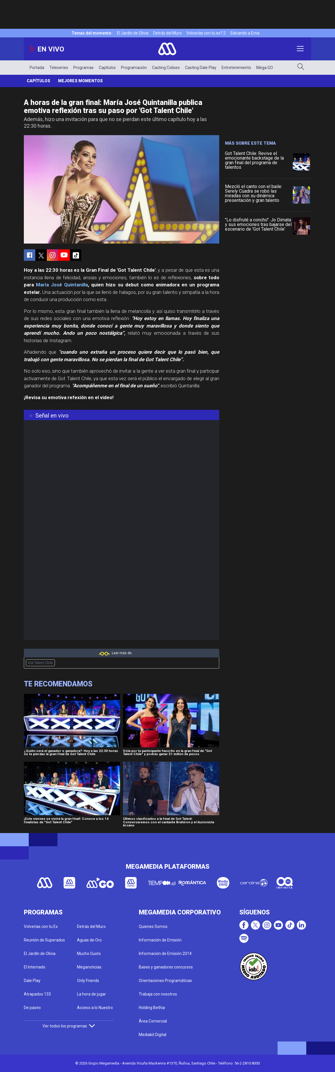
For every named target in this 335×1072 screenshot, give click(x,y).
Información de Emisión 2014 (165, 953)
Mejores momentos (80, 81)
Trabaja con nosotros (158, 994)
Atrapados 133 (37, 994)
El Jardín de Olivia (133, 33)
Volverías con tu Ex (41, 926)
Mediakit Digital (152, 1034)
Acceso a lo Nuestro (95, 1007)
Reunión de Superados (44, 940)
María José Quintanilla (62, 285)
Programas (83, 67)
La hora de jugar (91, 994)
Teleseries (58, 67)
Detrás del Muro (167, 33)
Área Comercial (153, 1021)
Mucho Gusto (89, 953)
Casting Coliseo (166, 67)
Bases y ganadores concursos (166, 967)
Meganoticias (89, 967)
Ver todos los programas (69, 1026)
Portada (37, 67)
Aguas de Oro (89, 940)
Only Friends (88, 980)
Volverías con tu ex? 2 (206, 33)
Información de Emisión (160, 940)
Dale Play (32, 980)
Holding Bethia (152, 1007)
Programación (134, 67)
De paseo (32, 1007)
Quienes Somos (153, 926)
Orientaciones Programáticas (165, 980)
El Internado (34, 967)
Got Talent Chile (40, 663)
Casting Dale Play (200, 67)
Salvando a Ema (244, 33)
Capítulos (107, 67)
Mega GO (264, 67)
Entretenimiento (236, 67)
